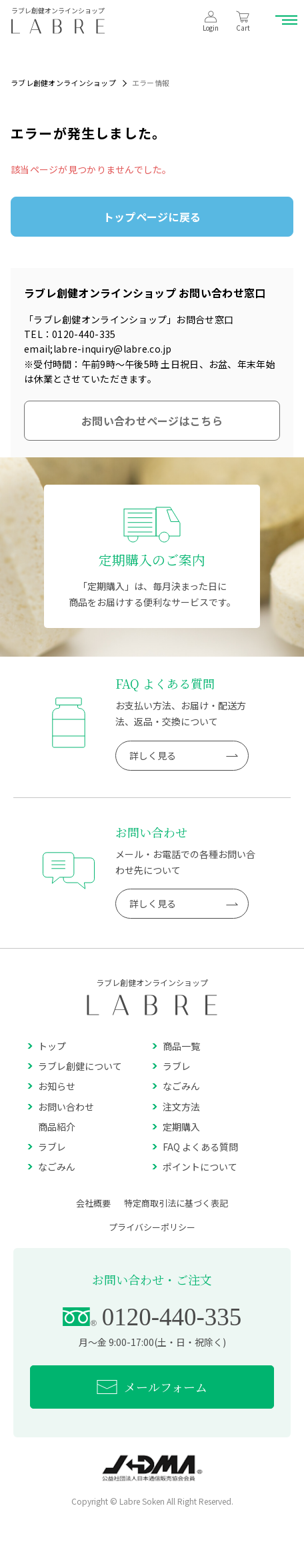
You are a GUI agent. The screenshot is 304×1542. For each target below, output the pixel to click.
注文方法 (176, 1106)
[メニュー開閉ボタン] (287, 20)
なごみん (176, 1086)
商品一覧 (176, 1046)
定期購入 (176, 1126)
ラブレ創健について (74, 1066)
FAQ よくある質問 (195, 1146)
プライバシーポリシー (152, 1227)
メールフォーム (152, 1387)
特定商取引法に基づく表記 (176, 1203)
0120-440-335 (152, 1317)
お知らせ (51, 1086)
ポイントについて (194, 1166)
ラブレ (171, 1066)
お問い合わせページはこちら (152, 421)
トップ (46, 1046)
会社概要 (93, 1203)
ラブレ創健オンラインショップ (63, 82)
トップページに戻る (152, 217)
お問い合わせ (60, 1106)
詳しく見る (183, 755)
